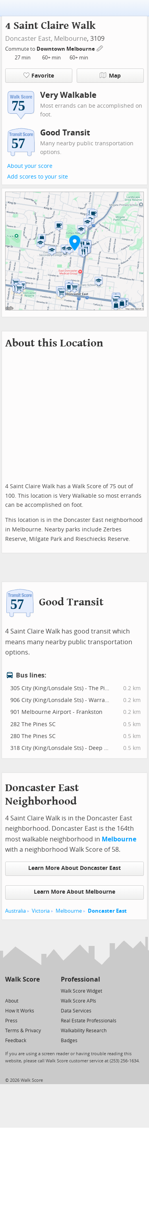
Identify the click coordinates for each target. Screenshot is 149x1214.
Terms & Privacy (23, 1030)
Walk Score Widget (81, 991)
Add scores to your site (37, 176)
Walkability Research (83, 1030)
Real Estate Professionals (88, 1021)
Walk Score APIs (78, 1001)
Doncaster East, (28, 38)
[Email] (34, 990)
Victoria (41, 911)
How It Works (19, 1011)
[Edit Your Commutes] (100, 47)
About (11, 1001)
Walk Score (22, 979)
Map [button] (110, 75)
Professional (80, 979)
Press (11, 1021)
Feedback (15, 1040)
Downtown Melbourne (66, 49)
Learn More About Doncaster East (74, 868)
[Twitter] (9, 990)
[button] (75, 242)
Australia (15, 911)
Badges (69, 1040)
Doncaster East (107, 911)
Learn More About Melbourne (74, 892)
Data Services (76, 1011)
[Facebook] (22, 990)
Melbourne (70, 38)
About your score (29, 166)
